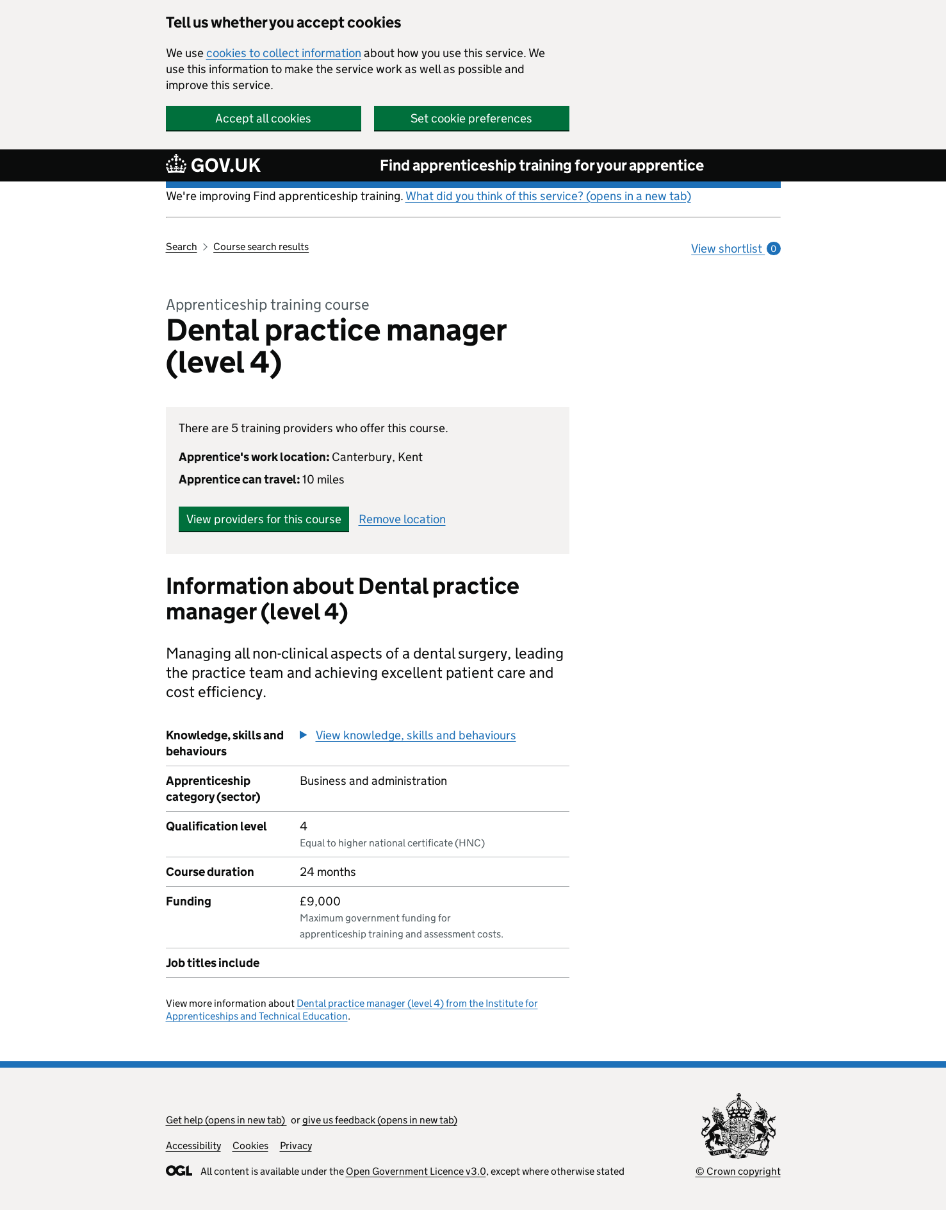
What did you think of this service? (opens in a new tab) (548, 196)
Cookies (250, 1145)
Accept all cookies (263, 118)
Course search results (261, 246)
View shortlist (735, 248)
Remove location (402, 519)
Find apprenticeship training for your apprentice (542, 165)
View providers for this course (263, 519)
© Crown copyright (738, 1171)
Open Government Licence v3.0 (416, 1171)
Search (181, 246)
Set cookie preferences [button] (471, 118)
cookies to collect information (283, 53)
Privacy (296, 1145)
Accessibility (193, 1145)
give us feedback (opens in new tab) (379, 1120)
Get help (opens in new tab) (226, 1120)
